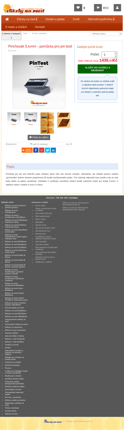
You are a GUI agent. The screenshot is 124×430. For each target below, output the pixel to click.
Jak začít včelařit (42, 244)
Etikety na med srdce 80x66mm (14, 289)
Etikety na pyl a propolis (15, 330)
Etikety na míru (11, 414)
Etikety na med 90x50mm (15, 241)
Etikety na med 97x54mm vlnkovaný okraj (15, 226)
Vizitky (8, 348)
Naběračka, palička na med (14, 404)
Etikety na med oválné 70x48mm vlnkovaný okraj (16, 299)
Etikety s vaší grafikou (14, 342)
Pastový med (40, 234)
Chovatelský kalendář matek (14, 393)
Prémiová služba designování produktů (14, 383)
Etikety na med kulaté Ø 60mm (15, 256)
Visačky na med (11, 345)
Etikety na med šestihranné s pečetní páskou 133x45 (14, 272)
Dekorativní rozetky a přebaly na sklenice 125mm (14, 352)
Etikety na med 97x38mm (15, 247)
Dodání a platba (55, 19)
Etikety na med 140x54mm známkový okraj (16, 221)
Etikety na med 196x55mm (16, 316)
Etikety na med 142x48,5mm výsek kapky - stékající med (16, 237)
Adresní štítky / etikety (14, 336)
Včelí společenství (42, 216)
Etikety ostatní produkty (15, 400)
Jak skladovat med (42, 231)
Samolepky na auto (13, 389)
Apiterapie (39, 222)
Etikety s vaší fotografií (15, 339)
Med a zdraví (40, 219)
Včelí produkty (41, 241)
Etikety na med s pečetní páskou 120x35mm (15, 304)
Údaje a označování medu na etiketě (45, 209)
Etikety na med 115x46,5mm (11, 211)
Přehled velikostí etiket (15, 387)
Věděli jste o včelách (43, 262)
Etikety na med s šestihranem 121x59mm (15, 216)
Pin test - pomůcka (39, 33)
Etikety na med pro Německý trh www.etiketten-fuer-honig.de (75, 209)
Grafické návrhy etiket (14, 379)
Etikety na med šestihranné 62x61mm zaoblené (14, 278)
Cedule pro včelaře (13, 362)
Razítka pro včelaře (13, 376)
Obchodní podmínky (101, 19)
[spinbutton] (109, 54)
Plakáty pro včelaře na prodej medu (14, 358)
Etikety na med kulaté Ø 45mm (15, 261)
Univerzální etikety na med (16, 324)
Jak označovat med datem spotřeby (45, 253)
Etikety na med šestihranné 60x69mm (14, 284)
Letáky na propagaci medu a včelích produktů (16, 372)
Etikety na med (27, 19)
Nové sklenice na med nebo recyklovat (46, 248)
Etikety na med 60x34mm (15, 314)
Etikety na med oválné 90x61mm (14, 294)
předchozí (11, 144)
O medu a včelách (16, 27)
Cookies (73, 198)
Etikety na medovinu (13, 327)
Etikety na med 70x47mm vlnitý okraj (15, 251)
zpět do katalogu (39, 144)
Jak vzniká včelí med (43, 213)
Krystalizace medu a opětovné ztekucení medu (45, 238)
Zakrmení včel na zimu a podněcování (45, 258)
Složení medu (40, 225)
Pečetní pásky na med (14, 308)
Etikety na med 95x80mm (15, 311)
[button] (115, 53)
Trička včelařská (12, 408)
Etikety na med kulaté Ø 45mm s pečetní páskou (15, 266)
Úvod (25, 33)
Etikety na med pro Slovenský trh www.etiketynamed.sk (75, 204)
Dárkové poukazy (12, 365)
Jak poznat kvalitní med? (45, 228)
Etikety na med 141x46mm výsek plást (16, 231)
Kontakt (40, 27)
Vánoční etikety (11, 333)
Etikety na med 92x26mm (15, 244)
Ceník (76, 19)
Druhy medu (40, 205)
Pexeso (8, 368)
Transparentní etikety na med (15, 320)
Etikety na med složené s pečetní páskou (15, 206)
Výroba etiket (10, 411)
